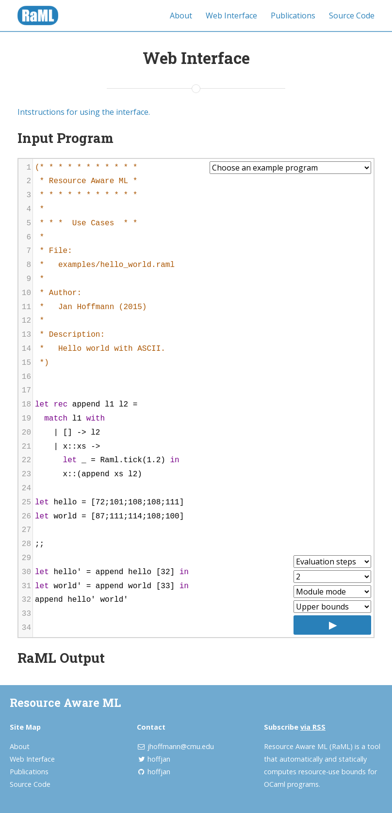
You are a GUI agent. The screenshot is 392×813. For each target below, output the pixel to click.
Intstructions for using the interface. (83, 112)
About (181, 15)
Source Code (352, 15)
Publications (293, 15)
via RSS (313, 727)
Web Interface (231, 15)
